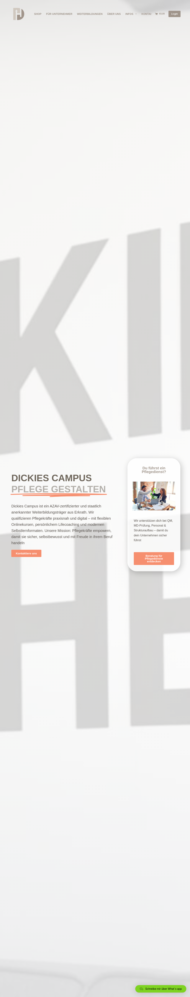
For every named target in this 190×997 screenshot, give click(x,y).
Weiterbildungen (90, 13)
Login (174, 14)
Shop (38, 13)
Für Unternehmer (59, 13)
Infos (131, 14)
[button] (160, 989)
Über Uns (114, 13)
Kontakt (147, 13)
